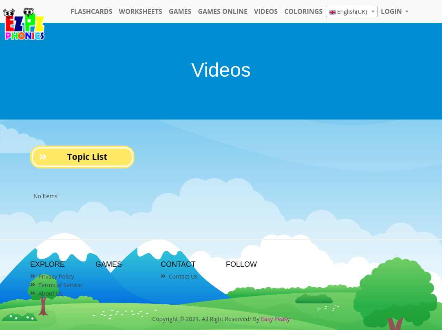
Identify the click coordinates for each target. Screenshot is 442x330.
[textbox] (351, 12)
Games (180, 11)
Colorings (303, 11)
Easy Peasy (275, 319)
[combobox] (352, 11)
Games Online (223, 11)
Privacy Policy (56, 276)
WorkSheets (140, 11)
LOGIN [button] (392, 11)
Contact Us (183, 276)
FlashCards (91, 11)
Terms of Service (60, 285)
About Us (50, 293)
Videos (266, 11)
